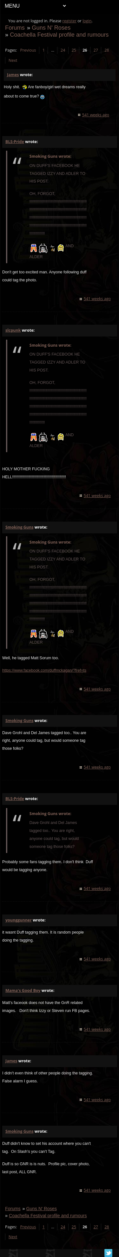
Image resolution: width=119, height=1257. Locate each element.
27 (96, 50)
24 (63, 50)
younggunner (18, 920)
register (70, 21)
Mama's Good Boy (23, 990)
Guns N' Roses (51, 27)
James (13, 74)
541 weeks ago (95, 115)
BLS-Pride (14, 141)
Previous (28, 50)
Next (13, 60)
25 (74, 50)
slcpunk (13, 330)
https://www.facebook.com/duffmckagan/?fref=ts (44, 670)
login (87, 21)
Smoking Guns (19, 527)
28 (106, 50)
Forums (15, 27)
